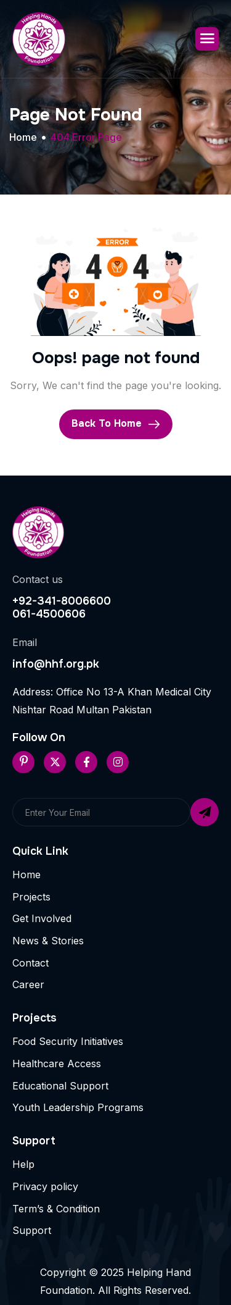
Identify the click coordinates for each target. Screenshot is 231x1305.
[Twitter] (55, 762)
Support (31, 1230)
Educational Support (60, 1086)
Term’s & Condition (56, 1208)
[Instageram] (118, 762)
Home (26, 874)
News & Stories (48, 940)
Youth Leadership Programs (78, 1107)
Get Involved (41, 918)
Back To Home (115, 424)
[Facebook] (86, 762)
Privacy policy (45, 1186)
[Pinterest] (23, 762)
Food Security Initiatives (67, 1041)
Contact (30, 963)
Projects (31, 897)
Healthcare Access (56, 1063)
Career (28, 984)
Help (23, 1164)
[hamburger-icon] (207, 39)
